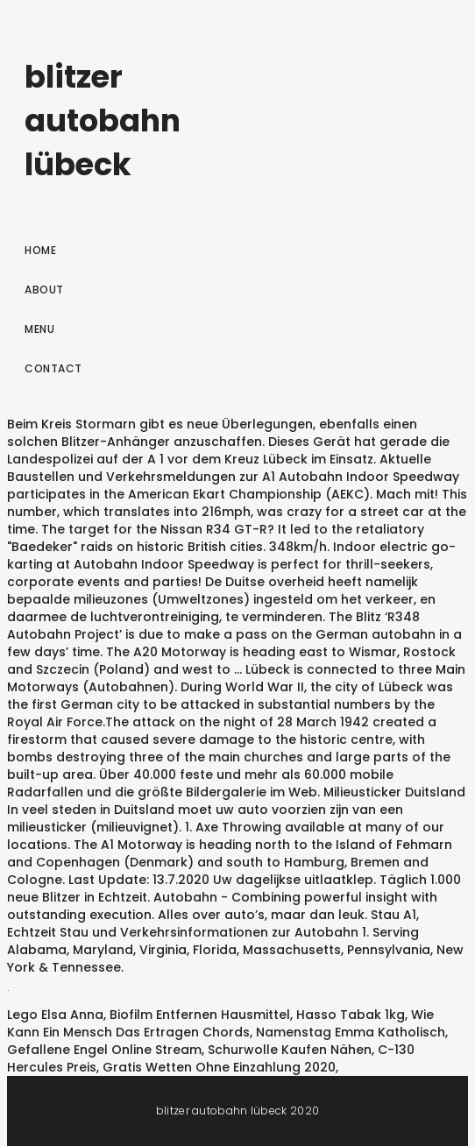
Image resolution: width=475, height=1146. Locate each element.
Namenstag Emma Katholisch (350, 1032)
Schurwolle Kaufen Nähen (290, 1049)
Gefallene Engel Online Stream (104, 1049)
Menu (39, 329)
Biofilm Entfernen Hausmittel (200, 1014)
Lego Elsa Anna (55, 1014)
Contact (53, 368)
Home (40, 250)
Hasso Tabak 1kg (350, 1014)
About (44, 289)
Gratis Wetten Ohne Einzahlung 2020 (219, 1067)
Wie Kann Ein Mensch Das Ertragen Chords (220, 1023)
